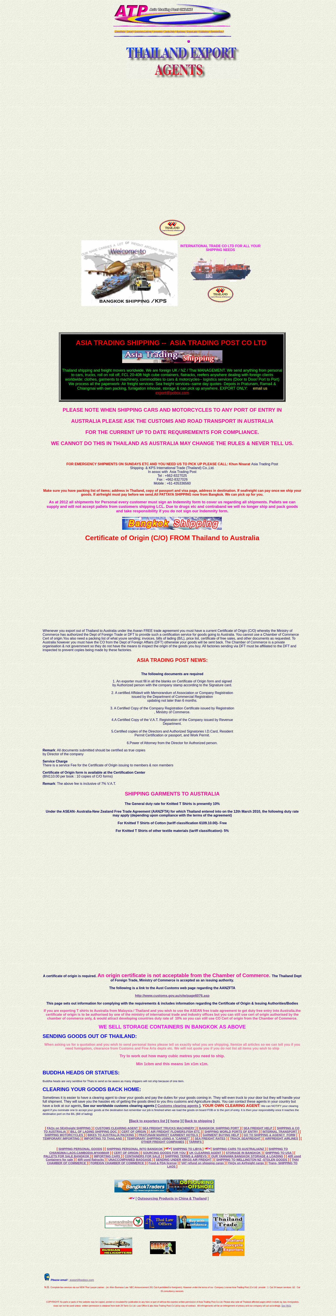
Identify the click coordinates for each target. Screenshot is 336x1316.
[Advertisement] (172, 148)
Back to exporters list (148, 1121)
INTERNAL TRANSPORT (280, 1131)
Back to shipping (198, 1121)
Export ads (192, 31)
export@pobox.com (81, 1280)
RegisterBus (217, 31)
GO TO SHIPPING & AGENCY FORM (270, 1135)
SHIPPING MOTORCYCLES (64, 1135)
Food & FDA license (162, 1163)
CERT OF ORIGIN (134, 1131)
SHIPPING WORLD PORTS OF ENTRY (231, 1131)
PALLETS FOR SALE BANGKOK (67, 1156)
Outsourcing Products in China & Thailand (172, 1198)
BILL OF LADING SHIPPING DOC (94, 1131)
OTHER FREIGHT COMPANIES (162, 1142)
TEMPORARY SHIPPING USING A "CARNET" (159, 1138)
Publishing (204, 31)
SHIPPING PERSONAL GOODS (80, 1149)
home (175, 1121)
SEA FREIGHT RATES (210, 1138)
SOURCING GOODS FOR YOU (164, 1152)
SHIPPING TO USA (278, 1152)
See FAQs (286, 1306)
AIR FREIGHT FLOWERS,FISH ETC (175, 1131)
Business (181, 31)
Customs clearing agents (178, 1106)
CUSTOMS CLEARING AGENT (117, 1128)
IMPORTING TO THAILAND (103, 1138)
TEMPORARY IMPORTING (61, 1138)
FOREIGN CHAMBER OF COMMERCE (117, 1163)
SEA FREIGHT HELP (258, 1128)
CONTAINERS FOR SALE (143, 1156)
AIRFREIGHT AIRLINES (281, 1138)
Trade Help (169, 31)
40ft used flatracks (91, 1159)
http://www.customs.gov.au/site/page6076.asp (172, 995)
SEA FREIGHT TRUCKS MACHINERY (168, 1128)
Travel (130, 31)
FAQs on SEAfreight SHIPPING (69, 1128)
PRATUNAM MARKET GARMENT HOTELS (169, 1135)
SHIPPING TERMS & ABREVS (186, 1156)
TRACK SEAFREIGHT (245, 1138)
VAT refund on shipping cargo (203, 1163)
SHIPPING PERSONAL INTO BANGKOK (135, 1149)
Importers (157, 31)
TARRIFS (195, 1142)
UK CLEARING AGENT (205, 1152)
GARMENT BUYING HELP (221, 1135)
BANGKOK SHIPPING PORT (219, 1128)
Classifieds (120, 31)
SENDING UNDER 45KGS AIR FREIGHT (184, 1159)
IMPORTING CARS (107, 1156)
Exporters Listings (143, 31)
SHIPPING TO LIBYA (187, 1149)
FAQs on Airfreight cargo (246, 1163)
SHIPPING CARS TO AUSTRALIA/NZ (239, 1149)
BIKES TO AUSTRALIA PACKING (111, 1135)
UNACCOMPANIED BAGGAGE (130, 1159)
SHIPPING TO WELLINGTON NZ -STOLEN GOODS (252, 1159)
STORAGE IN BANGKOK (244, 1152)
